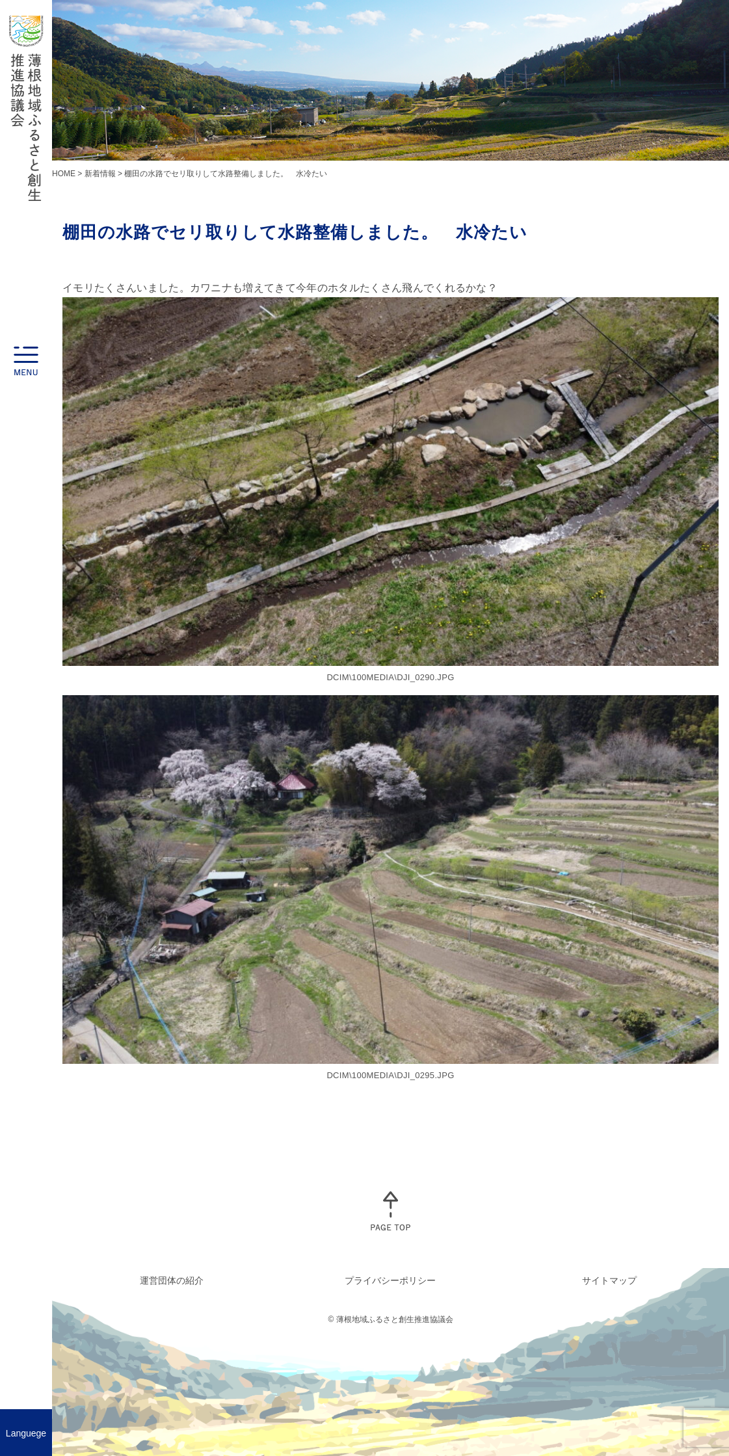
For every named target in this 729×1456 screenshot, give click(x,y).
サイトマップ (609, 1280)
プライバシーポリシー (390, 1280)
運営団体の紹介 (172, 1280)
